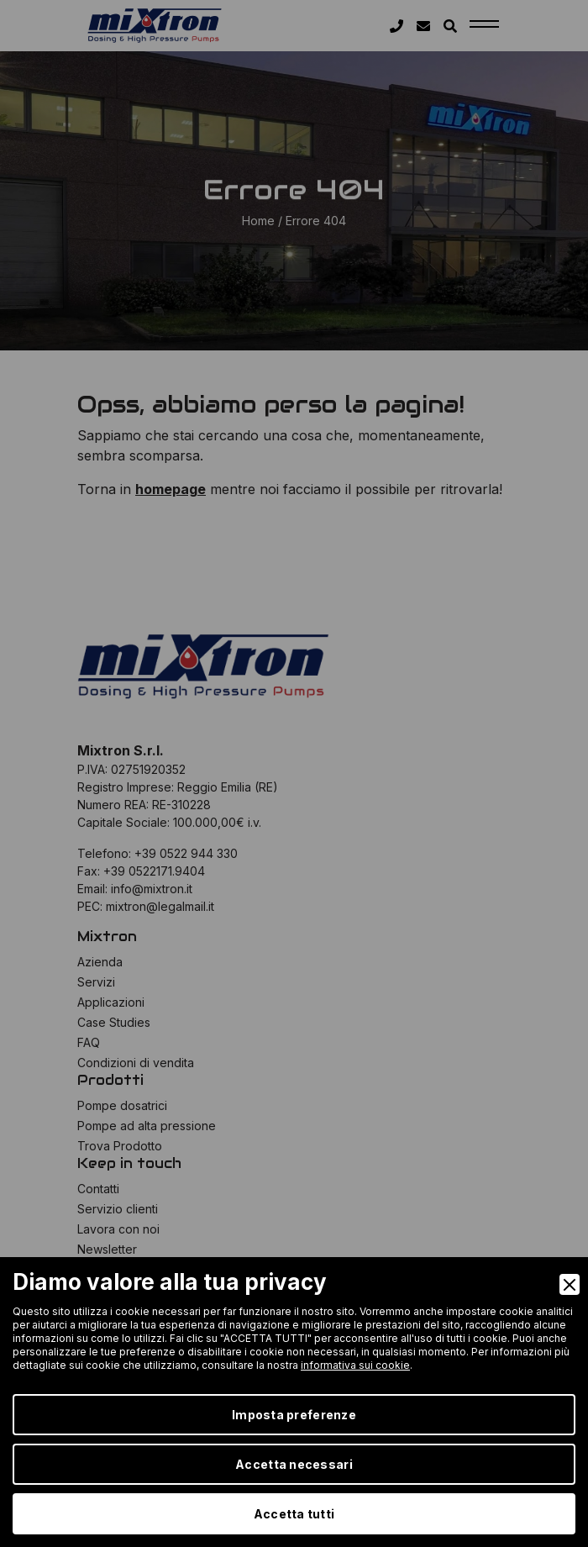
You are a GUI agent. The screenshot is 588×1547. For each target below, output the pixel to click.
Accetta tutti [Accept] (294, 1514)
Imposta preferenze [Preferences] (294, 1415)
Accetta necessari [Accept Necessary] (294, 1464)
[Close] (569, 1284)
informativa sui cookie (355, 1365)
